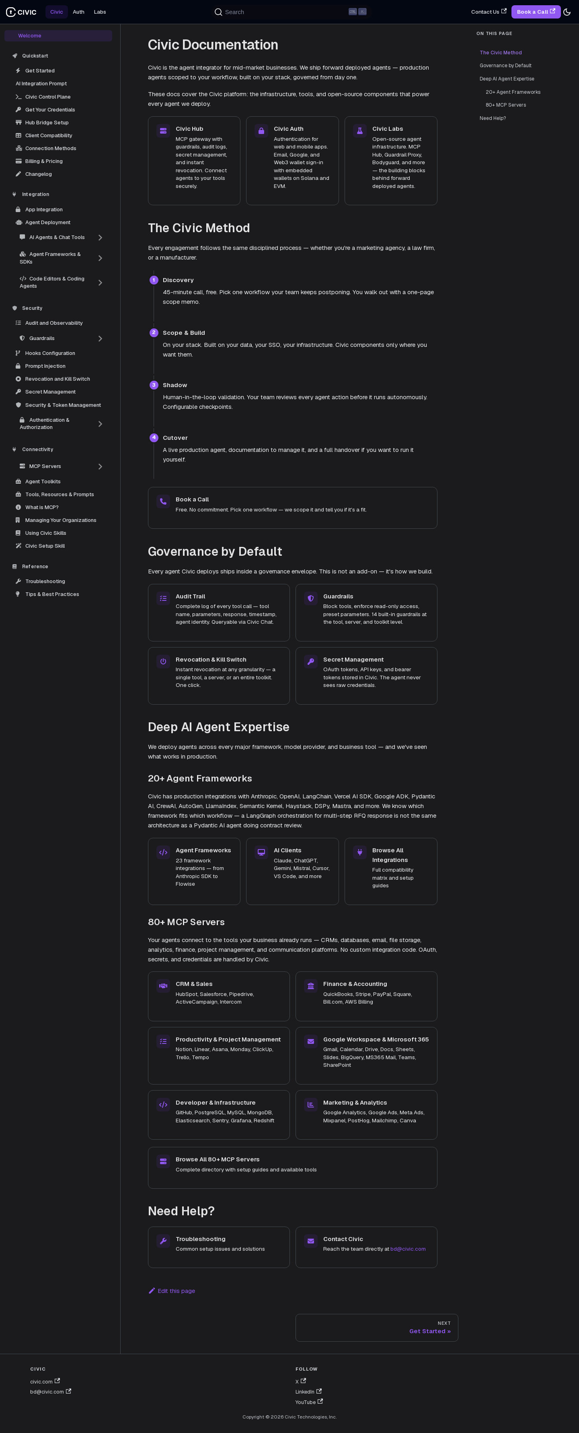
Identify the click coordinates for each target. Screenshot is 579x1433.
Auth (78, 11)
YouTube (309, 1402)
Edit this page (171, 1291)
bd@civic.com (408, 1248)
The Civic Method (500, 52)
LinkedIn (309, 1391)
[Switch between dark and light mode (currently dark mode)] (567, 12)
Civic (56, 11)
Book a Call (536, 11)
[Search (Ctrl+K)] (291, 12)
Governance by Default (506, 65)
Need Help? (493, 118)
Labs (100, 11)
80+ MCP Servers (506, 105)
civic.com (45, 1381)
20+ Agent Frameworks (513, 92)
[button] (62, 237)
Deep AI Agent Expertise (507, 79)
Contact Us (489, 11)
